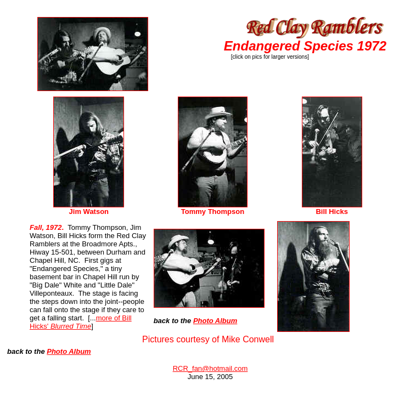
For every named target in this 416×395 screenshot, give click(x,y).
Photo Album (215, 321)
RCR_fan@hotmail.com (210, 368)
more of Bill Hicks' (81, 322)
